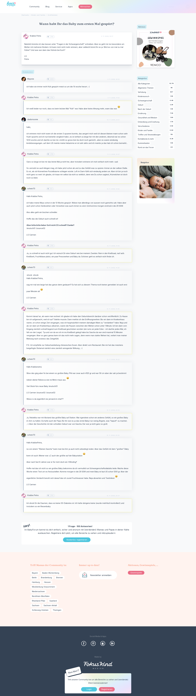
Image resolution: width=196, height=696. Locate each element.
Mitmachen (85, 7)
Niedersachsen (38, 591)
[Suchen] (188, 7)
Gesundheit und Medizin (148, 117)
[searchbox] (178, 7)
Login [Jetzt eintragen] (89, 689)
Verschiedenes (144, 126)
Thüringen (57, 610)
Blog (48, 7)
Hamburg (36, 582)
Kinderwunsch (144, 96)
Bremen (59, 577)
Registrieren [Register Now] (106, 689)
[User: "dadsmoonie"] (24, 119)
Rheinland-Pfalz (38, 601)
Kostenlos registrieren (76, 539)
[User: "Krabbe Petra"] (25, 36)
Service (58, 7)
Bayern (35, 573)
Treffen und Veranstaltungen (149, 134)
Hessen (47, 582)
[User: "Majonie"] (24, 79)
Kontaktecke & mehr (146, 139)
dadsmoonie (32, 119)
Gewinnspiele (136, 573)
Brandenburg (46, 577)
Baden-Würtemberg (50, 573)
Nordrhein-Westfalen (41, 596)
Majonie (30, 79)
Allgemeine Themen (146, 88)
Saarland (53, 601)
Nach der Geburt (145, 109)
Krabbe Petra (35, 36)
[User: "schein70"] (24, 189)
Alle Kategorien (144, 83)
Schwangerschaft (145, 100)
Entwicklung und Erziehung (149, 122)
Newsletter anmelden (100, 575)
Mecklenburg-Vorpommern (43, 587)
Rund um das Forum (146, 147)
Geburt (141, 105)
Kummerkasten (144, 143)
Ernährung (142, 113)
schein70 (31, 188)
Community (34, 7)
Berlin (34, 577)
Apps (70, 7)
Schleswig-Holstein (40, 610)
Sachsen (35, 605)
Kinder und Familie (145, 130)
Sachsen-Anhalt (50, 605)
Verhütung (142, 92)
